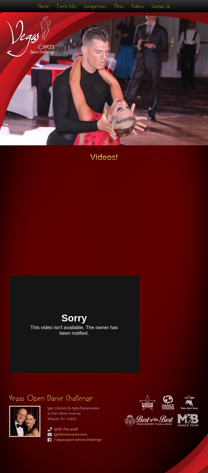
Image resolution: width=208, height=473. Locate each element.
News (119, 6)
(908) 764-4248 (66, 429)
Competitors (95, 6)
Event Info (66, 6)
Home (43, 6)
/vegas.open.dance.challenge (77, 440)
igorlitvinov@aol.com (70, 434)
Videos (138, 6)
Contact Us (161, 6)
